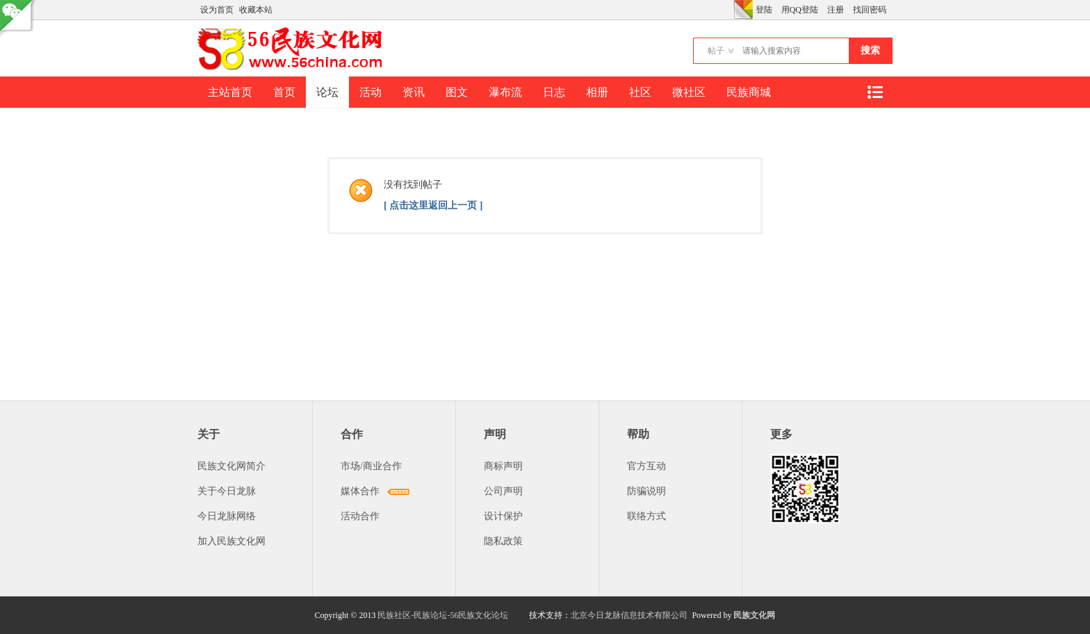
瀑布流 (505, 92)
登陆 (764, 10)
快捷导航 (874, 92)
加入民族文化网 (231, 541)
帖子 (716, 51)
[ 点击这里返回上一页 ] (433, 205)
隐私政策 (503, 541)
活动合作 (360, 516)
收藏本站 (255, 10)
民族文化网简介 (231, 466)
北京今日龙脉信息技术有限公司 (629, 615)
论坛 (327, 92)
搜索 (870, 50)
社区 (640, 92)
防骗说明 (646, 491)
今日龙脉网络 (226, 516)
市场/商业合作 (371, 466)
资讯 (413, 92)
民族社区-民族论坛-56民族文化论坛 (442, 615)
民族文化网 (754, 615)
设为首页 (217, 10)
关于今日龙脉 (226, 491)
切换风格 (743, 9)
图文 (457, 92)
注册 (835, 10)
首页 (284, 92)
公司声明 (503, 491)
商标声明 (503, 466)
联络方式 (646, 516)
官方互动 (646, 466)
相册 (597, 92)
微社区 (689, 92)
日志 (554, 92)
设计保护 (503, 516)
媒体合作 (360, 491)
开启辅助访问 (729, 9)
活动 (370, 92)
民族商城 (748, 92)
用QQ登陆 (799, 10)
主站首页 (230, 92)
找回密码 (869, 10)
